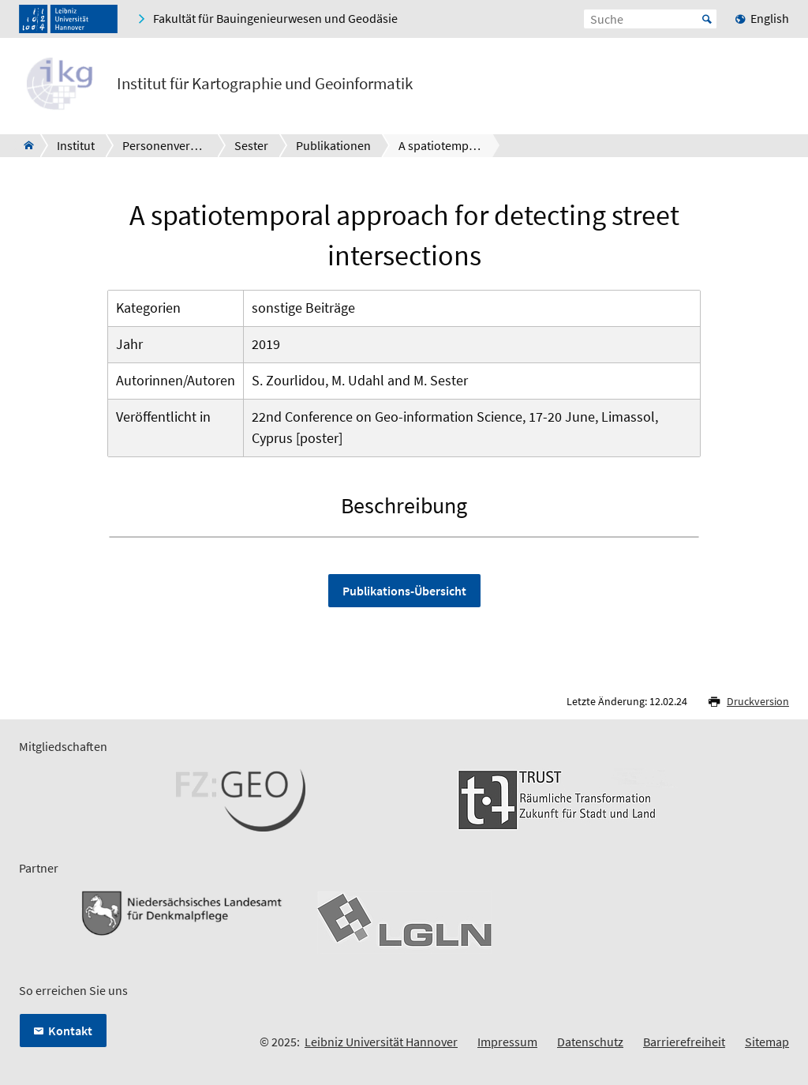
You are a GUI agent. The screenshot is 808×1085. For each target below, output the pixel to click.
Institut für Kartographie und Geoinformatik (265, 83)
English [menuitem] (769, 18)
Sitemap (767, 1041)
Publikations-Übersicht (404, 591)
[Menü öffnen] (776, 86)
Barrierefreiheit (684, 1041)
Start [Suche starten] (707, 18)
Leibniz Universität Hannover (381, 1041)
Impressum (507, 1041)
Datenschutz (590, 1041)
